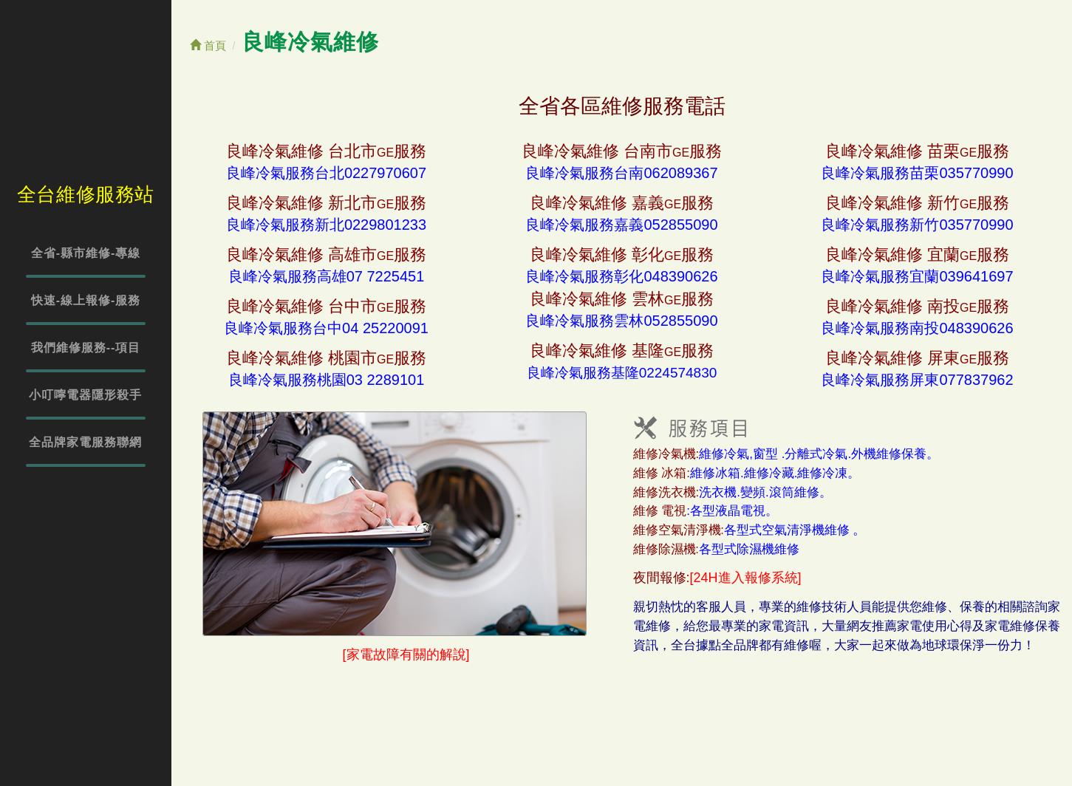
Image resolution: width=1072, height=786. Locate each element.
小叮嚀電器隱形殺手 (85, 395)
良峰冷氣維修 (310, 42)
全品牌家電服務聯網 (85, 442)
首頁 (208, 45)
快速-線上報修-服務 (86, 300)
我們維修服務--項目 (86, 347)
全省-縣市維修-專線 (86, 253)
